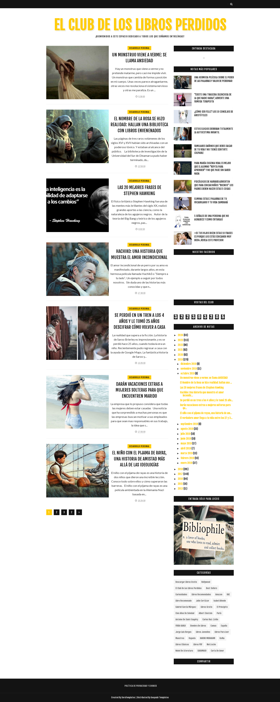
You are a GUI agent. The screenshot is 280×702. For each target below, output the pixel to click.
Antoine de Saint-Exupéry (187, 619)
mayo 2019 (186, 443)
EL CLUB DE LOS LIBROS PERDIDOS (140, 25)
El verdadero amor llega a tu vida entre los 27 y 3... (206, 417)
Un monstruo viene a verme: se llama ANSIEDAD (204, 377)
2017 (180, 473)
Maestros (180, 638)
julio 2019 (186, 433)
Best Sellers (211, 588)
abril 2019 (186, 448)
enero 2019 (187, 462)
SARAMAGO (202, 650)
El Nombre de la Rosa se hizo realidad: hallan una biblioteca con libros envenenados (139, 124)
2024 (181, 335)
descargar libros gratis (186, 582)
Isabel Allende (220, 600)
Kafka (222, 638)
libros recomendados (201, 594)
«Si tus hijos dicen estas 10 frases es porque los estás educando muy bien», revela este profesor (213, 236)
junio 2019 (186, 438)
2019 (180, 359)
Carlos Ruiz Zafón (210, 619)
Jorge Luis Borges (183, 632)
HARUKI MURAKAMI (207, 638)
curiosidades (181, 594)
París (219, 613)
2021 (180, 349)
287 (71, 513)
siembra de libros (198, 625)
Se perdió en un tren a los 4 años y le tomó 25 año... (206, 400)
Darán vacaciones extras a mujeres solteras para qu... (205, 407)
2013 (180, 488)
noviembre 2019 (189, 368)
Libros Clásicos (182, 644)
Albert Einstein (205, 613)
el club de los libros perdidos (189, 588)
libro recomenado (184, 600)
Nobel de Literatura (184, 650)
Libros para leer (222, 632)
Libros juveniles (203, 632)
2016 (180, 478)
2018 (180, 469)
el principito (222, 607)
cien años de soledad (185, 613)
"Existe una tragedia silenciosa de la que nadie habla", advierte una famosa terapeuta (212, 98)
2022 (180, 344)
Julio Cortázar (202, 600)
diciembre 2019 (189, 363)
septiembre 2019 (189, 424)
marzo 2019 (187, 453)
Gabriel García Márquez (186, 607)
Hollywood (205, 582)
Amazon (218, 594)
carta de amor (217, 650)
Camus (213, 625)
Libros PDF (197, 644)
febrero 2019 (188, 458)
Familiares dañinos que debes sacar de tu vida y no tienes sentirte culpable (213, 149)
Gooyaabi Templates (160, 697)
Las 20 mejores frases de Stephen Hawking (202, 387)
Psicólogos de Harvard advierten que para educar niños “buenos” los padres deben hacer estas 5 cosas (213, 185)
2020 (181, 354)
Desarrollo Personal (139, 48)
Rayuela (192, 638)
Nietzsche (211, 644)
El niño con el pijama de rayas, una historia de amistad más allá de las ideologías (139, 458)
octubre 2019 (188, 373)
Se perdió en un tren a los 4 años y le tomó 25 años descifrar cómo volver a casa (139, 321)
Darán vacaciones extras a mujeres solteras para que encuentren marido (139, 390)
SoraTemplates (128, 697)
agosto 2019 (187, 428)
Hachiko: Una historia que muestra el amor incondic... (202, 394)
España (224, 625)
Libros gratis (206, 607)
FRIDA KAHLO (181, 625)
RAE (228, 594)
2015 (180, 483)
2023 (181, 340)
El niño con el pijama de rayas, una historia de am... (206, 413)
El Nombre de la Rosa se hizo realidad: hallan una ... (206, 382)
